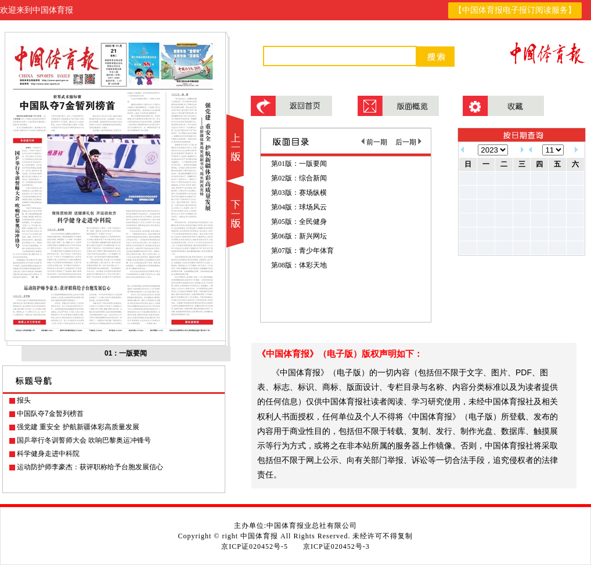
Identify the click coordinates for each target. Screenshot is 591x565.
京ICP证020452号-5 (254, 546)
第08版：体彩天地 (299, 265)
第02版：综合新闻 (299, 178)
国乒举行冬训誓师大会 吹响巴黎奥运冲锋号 (84, 440)
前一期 (374, 142)
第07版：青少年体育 (302, 251)
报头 (24, 400)
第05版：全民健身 (299, 222)
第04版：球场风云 (299, 207)
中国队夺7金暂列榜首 (50, 414)
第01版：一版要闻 (299, 164)
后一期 (408, 142)
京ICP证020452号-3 (336, 546)
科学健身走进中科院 (48, 454)
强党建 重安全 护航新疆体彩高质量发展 (78, 427)
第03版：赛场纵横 (299, 193)
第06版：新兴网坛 (299, 236)
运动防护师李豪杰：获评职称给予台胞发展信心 (90, 467)
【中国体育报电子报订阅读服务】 (515, 10)
